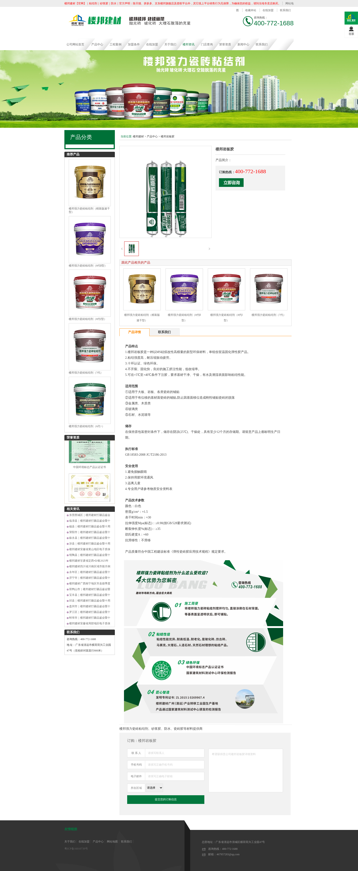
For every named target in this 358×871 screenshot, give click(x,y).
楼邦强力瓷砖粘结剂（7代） (86, 372)
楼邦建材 (138, 136)
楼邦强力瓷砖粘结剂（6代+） (87, 426)
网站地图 (112, 841)
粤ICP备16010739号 (76, 848)
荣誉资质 (225, 44)
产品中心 (97, 44)
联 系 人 (136, 753)
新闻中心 (243, 44)
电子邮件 (136, 776)
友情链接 (70, 829)
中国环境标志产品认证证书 (89, 469)
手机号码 (136, 764)
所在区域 (136, 788)
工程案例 (115, 44)
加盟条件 (134, 44)
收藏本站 (250, 10)
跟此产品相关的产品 (135, 262)
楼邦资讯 (189, 44)
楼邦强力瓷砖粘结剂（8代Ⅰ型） (88, 319)
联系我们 (285, 10)
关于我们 (170, 44)
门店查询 (207, 44)
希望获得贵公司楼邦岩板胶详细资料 (245, 770)
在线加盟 (268, 10)
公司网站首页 (75, 44)
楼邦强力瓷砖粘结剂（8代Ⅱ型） (88, 265)
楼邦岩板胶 (167, 136)
